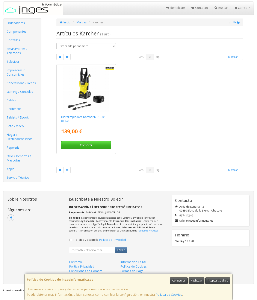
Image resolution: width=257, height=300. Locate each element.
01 (149, 57)
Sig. (158, 57)
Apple (10, 169)
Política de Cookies (169, 294)
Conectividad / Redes (21, 83)
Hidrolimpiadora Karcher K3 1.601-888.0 (84, 118)
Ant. (141, 57)
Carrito (242, 8)
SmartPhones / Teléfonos (17, 51)
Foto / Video (15, 126)
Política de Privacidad (148, 230)
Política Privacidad (81, 266)
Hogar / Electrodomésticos (20, 136)
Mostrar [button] (234, 57)
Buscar (221, 8)
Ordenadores (16, 23)
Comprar (86, 145)
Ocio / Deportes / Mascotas (19, 158)
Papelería (13, 147)
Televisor (13, 61)
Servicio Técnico (18, 177)
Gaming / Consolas (20, 92)
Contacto (199, 8)
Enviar (121, 250)
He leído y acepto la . (100, 240)
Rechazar (196, 280)
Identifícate (175, 8)
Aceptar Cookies (218, 280)
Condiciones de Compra (85, 271)
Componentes (16, 31)
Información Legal (133, 262)
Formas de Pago (132, 271)
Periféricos (14, 109)
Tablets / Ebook (18, 117)
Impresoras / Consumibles (15, 72)
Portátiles (13, 40)
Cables (11, 100)
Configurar (178, 280)
